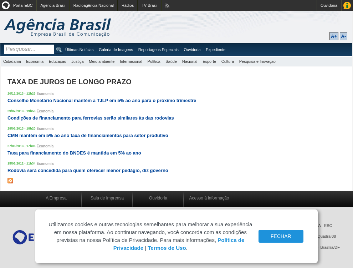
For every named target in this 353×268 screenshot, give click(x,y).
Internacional (131, 61)
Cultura (227, 61)
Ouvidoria (329, 5)
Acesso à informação (209, 198)
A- (343, 36)
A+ (334, 36)
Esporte (209, 61)
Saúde (171, 61)
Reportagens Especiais (158, 49)
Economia (35, 61)
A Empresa (56, 198)
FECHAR (281, 236)
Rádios (128, 5)
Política (154, 61)
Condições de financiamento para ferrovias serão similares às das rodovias (90, 118)
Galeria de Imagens (116, 49)
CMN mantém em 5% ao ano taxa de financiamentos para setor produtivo (87, 135)
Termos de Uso (167, 248)
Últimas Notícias (79, 49)
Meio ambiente (101, 61)
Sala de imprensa (107, 198)
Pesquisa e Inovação (257, 61)
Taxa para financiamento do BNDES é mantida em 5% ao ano (74, 153)
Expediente (215, 49)
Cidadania (12, 61)
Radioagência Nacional (93, 5)
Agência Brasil (52, 5)
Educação (57, 61)
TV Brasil (150, 5)
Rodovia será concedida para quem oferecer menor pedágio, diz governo (87, 170)
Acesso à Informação (347, 5)
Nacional (190, 61)
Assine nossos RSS (167, 5)
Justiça (77, 61)
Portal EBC (22, 5)
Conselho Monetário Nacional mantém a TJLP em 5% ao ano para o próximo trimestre (101, 100)
